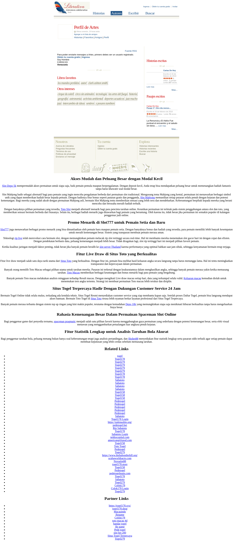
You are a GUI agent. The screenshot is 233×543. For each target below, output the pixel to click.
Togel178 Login (119, 419)
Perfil (106, 37)
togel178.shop (119, 508)
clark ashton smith (97, 83)
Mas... (175, 90)
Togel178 (120, 358)
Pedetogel (119, 401)
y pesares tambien (105, 103)
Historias (98, 13)
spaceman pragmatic (65, 321)
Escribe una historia (148, 151)
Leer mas (150, 87)
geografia (63, 98)
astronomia (75, 98)
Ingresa (146, 7)
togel (120, 355)
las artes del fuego (118, 94)
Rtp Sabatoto (120, 428)
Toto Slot (66, 209)
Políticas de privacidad (66, 154)
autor (84, 83)
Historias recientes (147, 149)
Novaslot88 (120, 461)
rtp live (18, 238)
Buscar (150, 13)
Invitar (175, 7)
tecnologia (101, 94)
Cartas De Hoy (169, 70)
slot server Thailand (110, 246)
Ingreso (101, 146)
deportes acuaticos (114, 98)
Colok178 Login (120, 488)
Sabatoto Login (120, 434)
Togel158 (120, 392)
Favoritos (88, 37)
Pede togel (119, 529)
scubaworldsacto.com (119, 458)
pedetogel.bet (120, 425)
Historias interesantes (149, 146)
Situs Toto (66, 260)
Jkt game (120, 526)
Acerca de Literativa (65, 146)
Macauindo (120, 511)
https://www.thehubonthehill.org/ (120, 455)
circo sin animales (84, 94)
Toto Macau (73, 272)
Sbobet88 (133, 338)
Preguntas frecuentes (65, 149)
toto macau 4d (120, 520)
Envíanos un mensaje (65, 157)
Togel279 (120, 361)
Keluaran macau (192, 278)
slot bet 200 (120, 532)
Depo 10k (131, 304)
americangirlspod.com (120, 440)
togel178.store (119, 464)
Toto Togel (120, 446)
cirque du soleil (66, 94)
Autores (116, 13)
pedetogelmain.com (119, 473)
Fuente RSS (133, 51)
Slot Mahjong (147, 197)
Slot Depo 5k (9, 185)
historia (133, 94)
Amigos (98, 37)
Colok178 (119, 485)
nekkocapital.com (119, 437)
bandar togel (120, 523)
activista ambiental (93, 98)
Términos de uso (63, 151)
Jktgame (119, 514)
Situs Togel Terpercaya (120, 535)
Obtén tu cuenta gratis (161, 7)
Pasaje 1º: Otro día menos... (159, 108)
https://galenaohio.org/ (120, 422)
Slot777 (4, 229)
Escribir (133, 13)
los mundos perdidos (68, 83)
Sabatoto (120, 380)
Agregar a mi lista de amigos (85, 34)
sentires (90, 103)
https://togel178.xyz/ (120, 505)
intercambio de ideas (74, 103)
